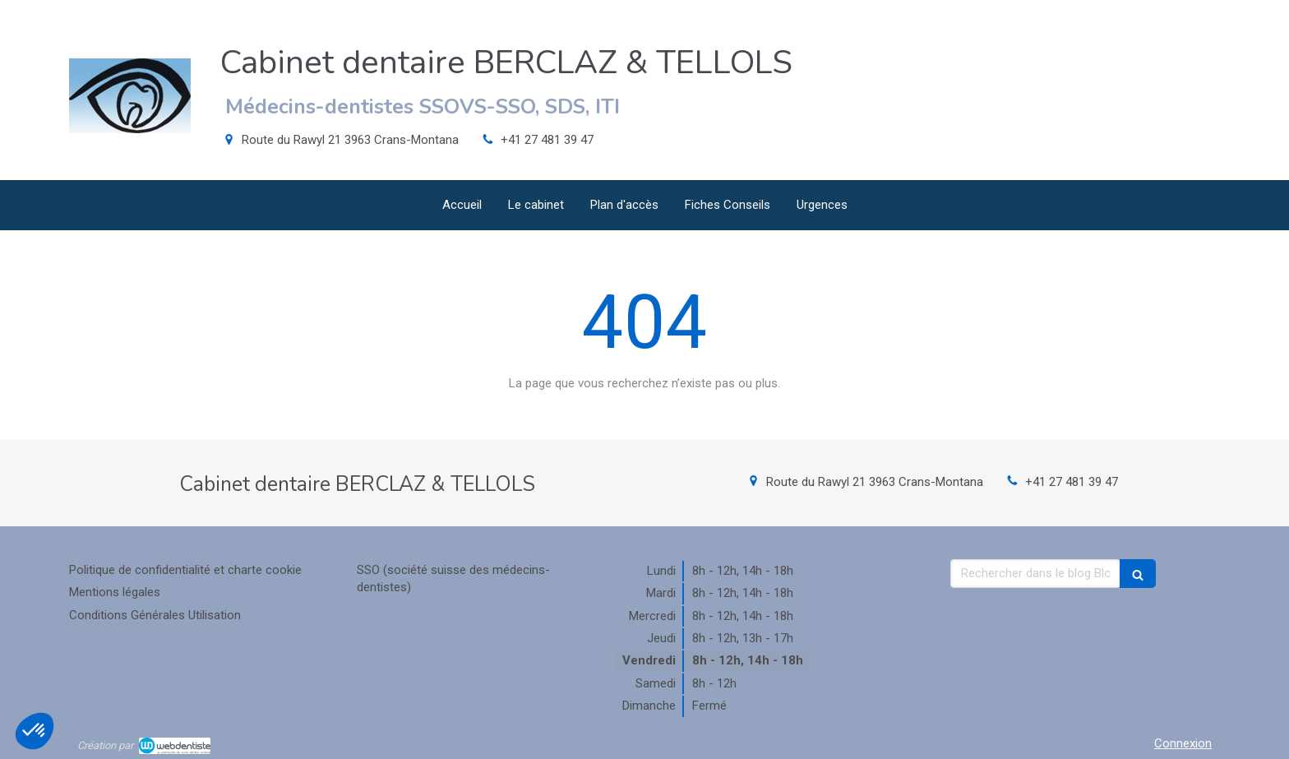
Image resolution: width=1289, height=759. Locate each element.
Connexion (1183, 743)
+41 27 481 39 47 (547, 139)
